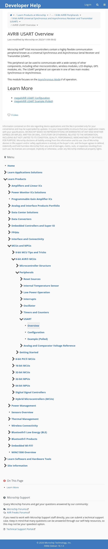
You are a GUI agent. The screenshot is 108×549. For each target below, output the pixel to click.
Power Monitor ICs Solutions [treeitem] (29, 192)
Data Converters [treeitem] (21, 219)
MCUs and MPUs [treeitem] (21, 245)
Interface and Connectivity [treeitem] (28, 239)
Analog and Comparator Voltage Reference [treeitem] (49, 345)
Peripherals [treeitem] (27, 272)
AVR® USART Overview (24, 24)
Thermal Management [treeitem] (25, 419)
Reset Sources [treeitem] (32, 279)
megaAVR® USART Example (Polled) (33, 101)
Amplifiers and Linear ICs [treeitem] (27, 185)
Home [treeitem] (11, 165)
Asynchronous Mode (49, 79)
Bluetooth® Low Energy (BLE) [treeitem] (29, 432)
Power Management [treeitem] (24, 405)
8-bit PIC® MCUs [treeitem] (25, 359)
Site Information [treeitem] (18, 465)
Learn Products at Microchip (32, 14)
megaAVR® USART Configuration (32, 97)
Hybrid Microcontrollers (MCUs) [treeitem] (35, 399)
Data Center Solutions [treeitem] (25, 212)
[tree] (54, 165)
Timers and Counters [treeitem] (36, 312)
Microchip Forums (17, 509)
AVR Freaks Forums (17, 512)
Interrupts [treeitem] (30, 299)
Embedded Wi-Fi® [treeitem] (22, 445)
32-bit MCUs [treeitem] (23, 372)
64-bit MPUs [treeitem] (23, 385)
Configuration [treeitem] (36, 332)
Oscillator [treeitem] (29, 305)
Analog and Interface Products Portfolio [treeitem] (36, 205)
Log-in (88, 4)
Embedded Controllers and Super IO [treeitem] (33, 225)
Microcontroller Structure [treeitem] (35, 265)
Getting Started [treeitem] (29, 352)
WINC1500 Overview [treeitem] (24, 452)
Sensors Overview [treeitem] (22, 412)
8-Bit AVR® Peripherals (67, 14)
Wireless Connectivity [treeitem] (25, 425)
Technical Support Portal (20, 529)
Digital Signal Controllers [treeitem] (31, 392)
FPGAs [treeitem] (15, 232)
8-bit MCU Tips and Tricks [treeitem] (31, 252)
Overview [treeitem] (33, 325)
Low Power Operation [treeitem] (37, 292)
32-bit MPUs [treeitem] (23, 379)
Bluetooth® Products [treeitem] (24, 439)
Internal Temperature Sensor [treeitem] (41, 285)
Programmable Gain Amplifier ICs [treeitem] (32, 199)
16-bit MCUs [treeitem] (23, 365)
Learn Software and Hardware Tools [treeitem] (29, 459)
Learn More (13, 487)
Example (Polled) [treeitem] (38, 339)
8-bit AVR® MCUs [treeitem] (26, 259)
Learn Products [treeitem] (17, 179)
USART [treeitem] (27, 319)
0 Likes (14, 114)
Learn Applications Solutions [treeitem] (25, 172)
